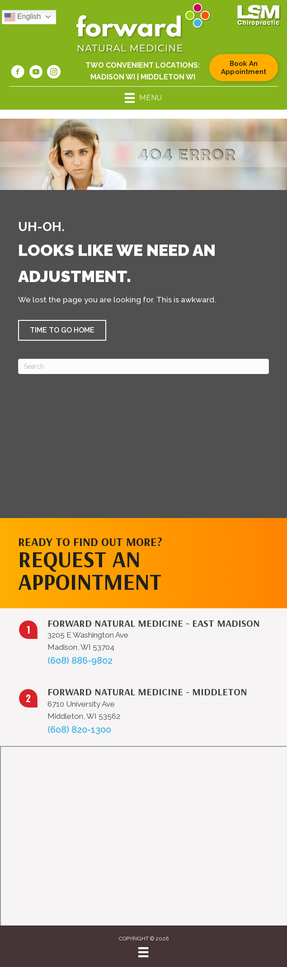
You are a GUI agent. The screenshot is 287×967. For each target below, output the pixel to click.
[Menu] (143, 952)
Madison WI (112, 77)
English (23, 17)
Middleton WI (168, 77)
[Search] (143, 366)
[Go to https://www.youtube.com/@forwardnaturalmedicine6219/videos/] (35, 73)
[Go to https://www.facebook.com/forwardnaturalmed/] (17, 73)
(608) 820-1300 (79, 729)
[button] (62, 330)
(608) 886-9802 (80, 660)
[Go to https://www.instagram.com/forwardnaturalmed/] (54, 73)
